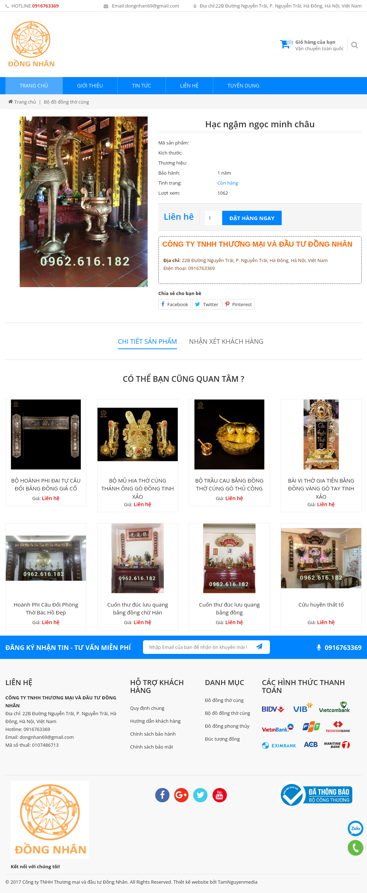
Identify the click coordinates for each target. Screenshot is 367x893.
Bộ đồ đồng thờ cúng (227, 713)
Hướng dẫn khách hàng (155, 721)
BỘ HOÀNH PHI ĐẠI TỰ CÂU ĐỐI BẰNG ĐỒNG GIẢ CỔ (46, 484)
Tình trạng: (170, 183)
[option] (84, 202)
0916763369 (45, 6)
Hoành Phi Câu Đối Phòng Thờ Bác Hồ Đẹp (46, 608)
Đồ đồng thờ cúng (224, 700)
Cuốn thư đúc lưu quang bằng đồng (229, 608)
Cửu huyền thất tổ (321, 604)
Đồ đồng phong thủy (227, 726)
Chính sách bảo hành (153, 734)
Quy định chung (147, 708)
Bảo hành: (169, 173)
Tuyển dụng (243, 85)
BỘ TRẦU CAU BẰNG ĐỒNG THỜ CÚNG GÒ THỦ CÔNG (229, 484)
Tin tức (141, 85)
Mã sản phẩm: (173, 142)
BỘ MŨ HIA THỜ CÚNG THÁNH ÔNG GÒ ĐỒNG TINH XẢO (137, 488)
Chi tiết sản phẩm (147, 341)
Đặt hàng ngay (252, 218)
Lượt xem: (169, 193)
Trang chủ (34, 85)
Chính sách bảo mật (151, 747)
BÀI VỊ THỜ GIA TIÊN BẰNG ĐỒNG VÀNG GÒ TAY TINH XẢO (321, 488)
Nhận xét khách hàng (226, 341)
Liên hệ (189, 85)
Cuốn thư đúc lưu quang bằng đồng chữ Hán (137, 608)
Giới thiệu (90, 85)
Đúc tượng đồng (222, 739)
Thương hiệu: (172, 163)
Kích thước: (170, 152)
